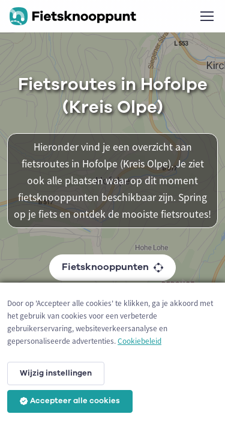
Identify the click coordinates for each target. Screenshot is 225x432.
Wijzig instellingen (56, 373)
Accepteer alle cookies (70, 400)
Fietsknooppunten (112, 267)
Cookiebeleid (139, 341)
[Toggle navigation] (206, 16)
